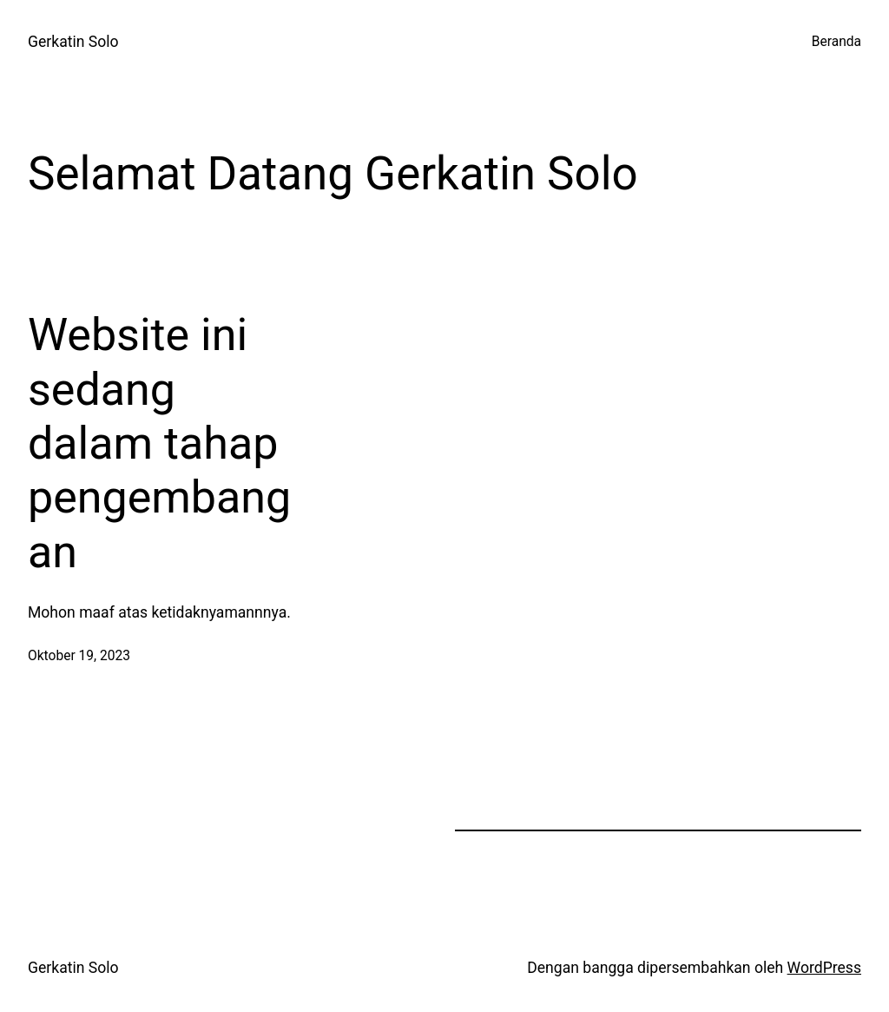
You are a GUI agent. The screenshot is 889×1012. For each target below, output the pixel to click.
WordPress (824, 967)
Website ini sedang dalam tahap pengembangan (159, 443)
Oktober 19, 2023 (79, 656)
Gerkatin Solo (73, 41)
